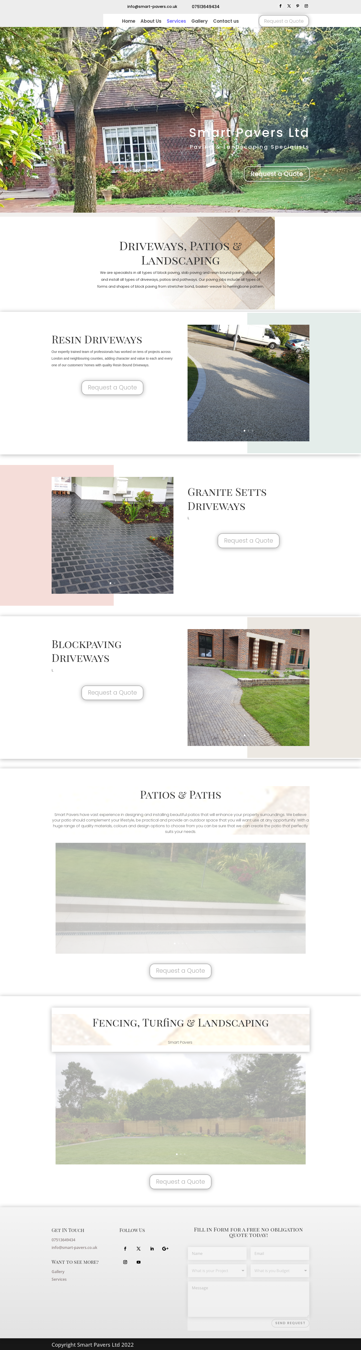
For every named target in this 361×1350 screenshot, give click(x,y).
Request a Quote (284, 21)
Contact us (226, 22)
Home (128, 22)
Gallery (199, 22)
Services (176, 22)
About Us (151, 22)
